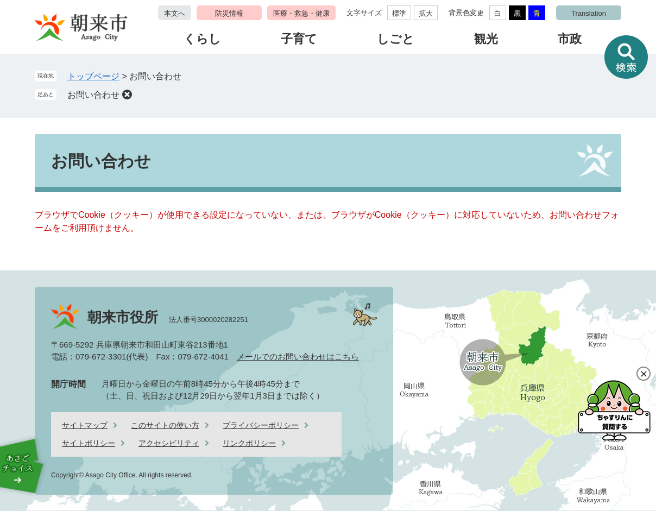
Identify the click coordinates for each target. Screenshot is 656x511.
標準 (399, 13)
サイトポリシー (88, 443)
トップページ (93, 76)
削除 (127, 94)
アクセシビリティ (168, 443)
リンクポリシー (249, 443)
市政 (570, 39)
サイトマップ (85, 425)
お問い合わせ (93, 94)
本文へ (174, 13)
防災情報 (229, 13)
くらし (202, 39)
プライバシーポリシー (261, 425)
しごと (395, 39)
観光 (486, 39)
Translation (588, 13)
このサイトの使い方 (165, 425)
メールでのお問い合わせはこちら (298, 356)
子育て (299, 39)
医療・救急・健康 (301, 13)
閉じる (643, 374)
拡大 (426, 13)
